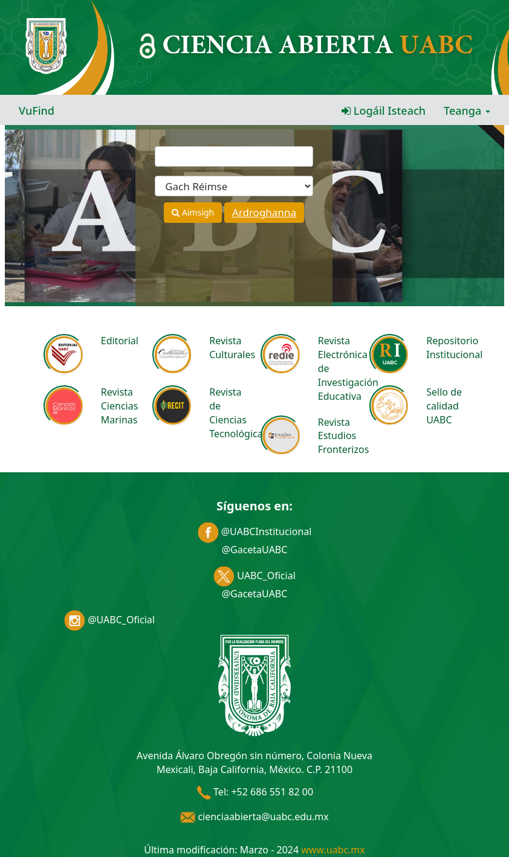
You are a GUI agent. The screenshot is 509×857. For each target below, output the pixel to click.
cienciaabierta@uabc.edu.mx (254, 816)
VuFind (36, 110)
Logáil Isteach (384, 110)
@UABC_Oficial (109, 619)
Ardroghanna (264, 212)
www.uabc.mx (333, 849)
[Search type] (234, 186)
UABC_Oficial (254, 575)
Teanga (467, 110)
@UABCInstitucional (255, 531)
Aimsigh (193, 212)
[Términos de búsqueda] (234, 156)
